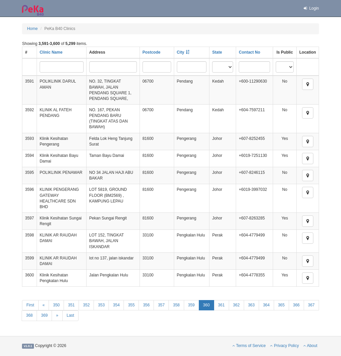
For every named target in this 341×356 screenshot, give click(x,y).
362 (236, 305)
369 (44, 315)
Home (32, 28)
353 (101, 305)
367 (311, 305)
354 (116, 305)
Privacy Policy (284, 345)
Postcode (152, 52)
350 (56, 305)
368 (29, 315)
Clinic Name (51, 52)
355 (131, 305)
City (180, 52)
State (217, 52)
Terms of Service (249, 345)
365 (281, 305)
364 (266, 305)
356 (146, 305)
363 (251, 305)
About (310, 345)
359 (191, 305)
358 (176, 305)
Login (311, 8)
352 (86, 305)
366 (296, 305)
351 (71, 305)
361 (221, 305)
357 (161, 305)
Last (70, 315)
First (30, 305)
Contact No (249, 52)
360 (206, 305)
